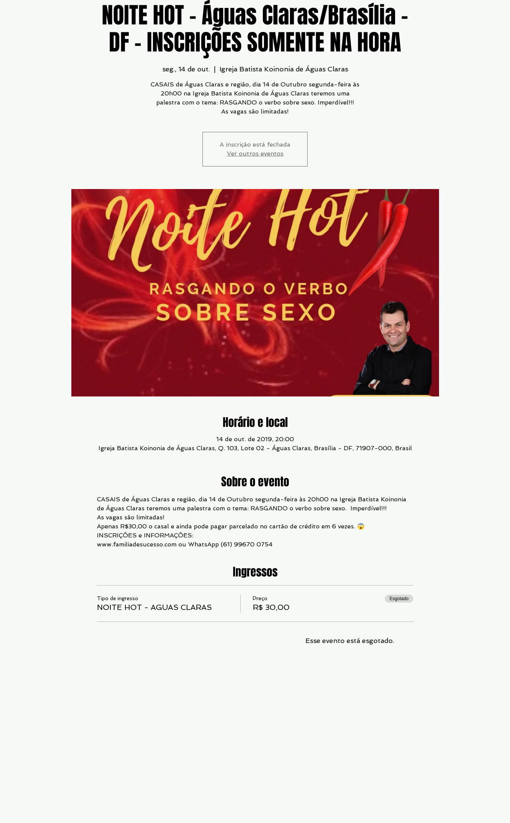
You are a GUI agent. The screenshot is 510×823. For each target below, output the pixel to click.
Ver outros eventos (255, 153)
